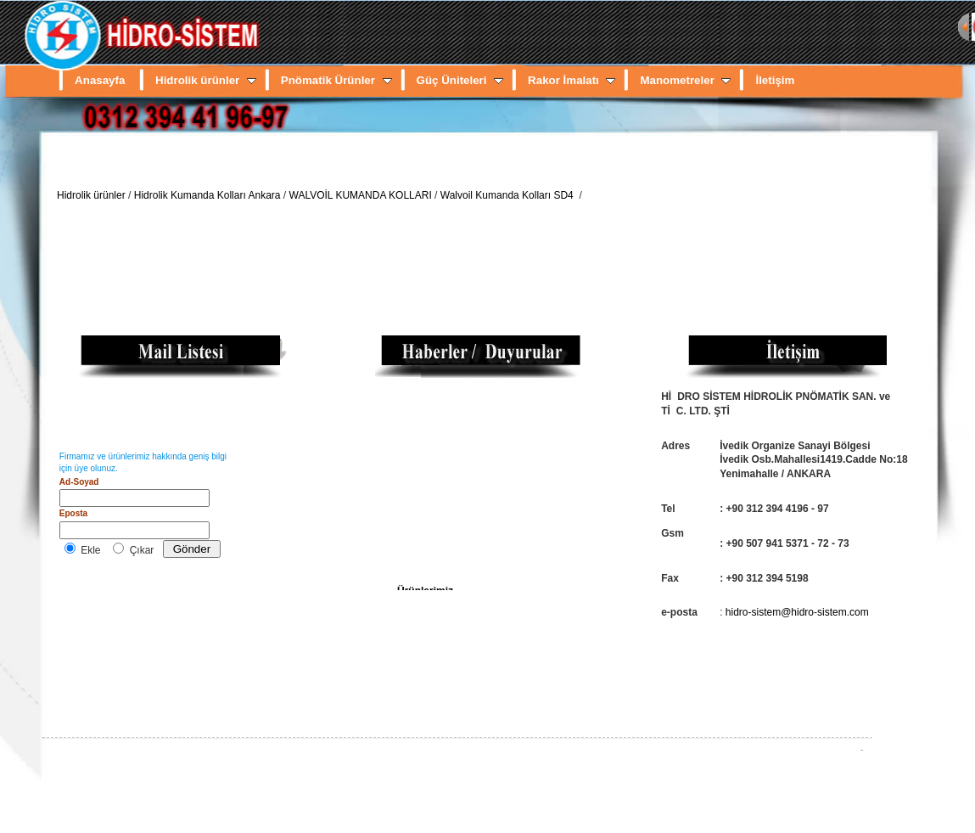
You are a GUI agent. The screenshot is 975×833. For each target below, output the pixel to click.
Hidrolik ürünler (205, 80)
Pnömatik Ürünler (336, 80)
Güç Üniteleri (460, 80)
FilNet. (861, 750)
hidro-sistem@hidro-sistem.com (797, 612)
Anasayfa (100, 80)
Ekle (90, 550)
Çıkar (142, 550)
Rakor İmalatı (571, 80)
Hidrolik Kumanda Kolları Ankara (207, 195)
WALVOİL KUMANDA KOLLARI (360, 195)
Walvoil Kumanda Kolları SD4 (508, 195)
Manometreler (685, 80)
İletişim (774, 80)
